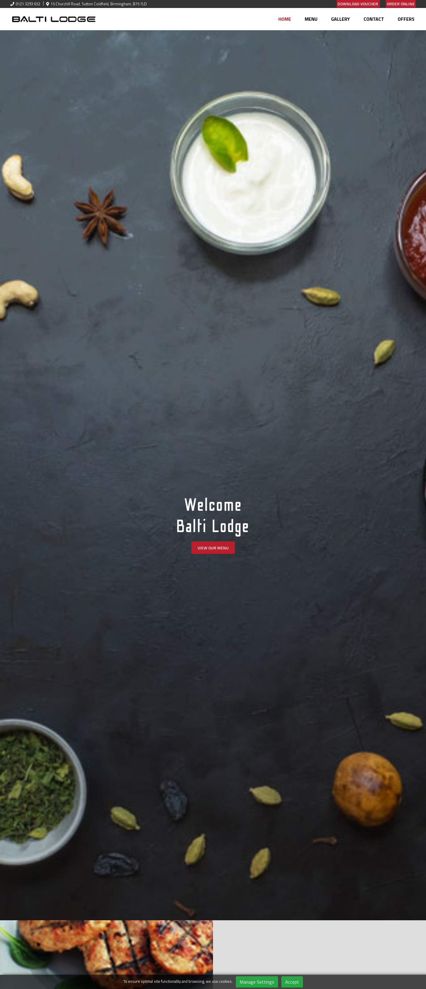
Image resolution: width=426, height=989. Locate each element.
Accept (292, 981)
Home (284, 19)
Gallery (340, 19)
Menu (311, 19)
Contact (374, 19)
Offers (406, 19)
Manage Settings (257, 981)
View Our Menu (213, 550)
